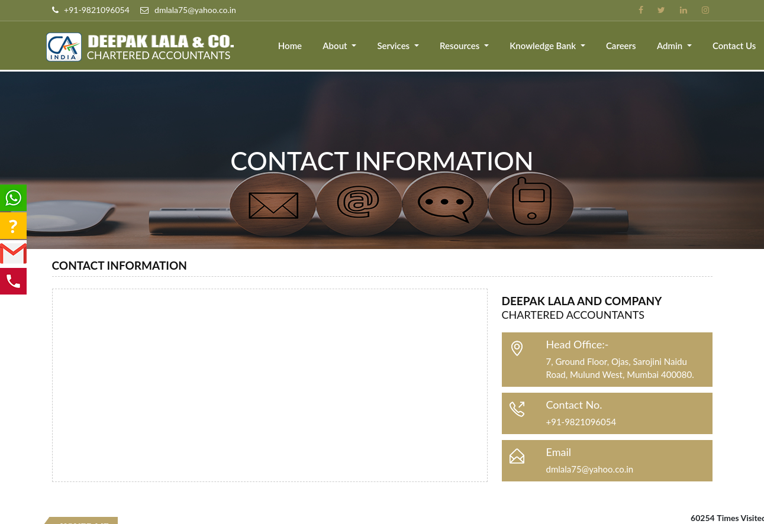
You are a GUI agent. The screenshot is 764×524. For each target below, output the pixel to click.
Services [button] (395, 45)
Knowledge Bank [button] (544, 45)
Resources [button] (461, 45)
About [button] (337, 45)
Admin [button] (671, 45)
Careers (622, 45)
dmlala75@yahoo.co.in (590, 469)
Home (291, 45)
